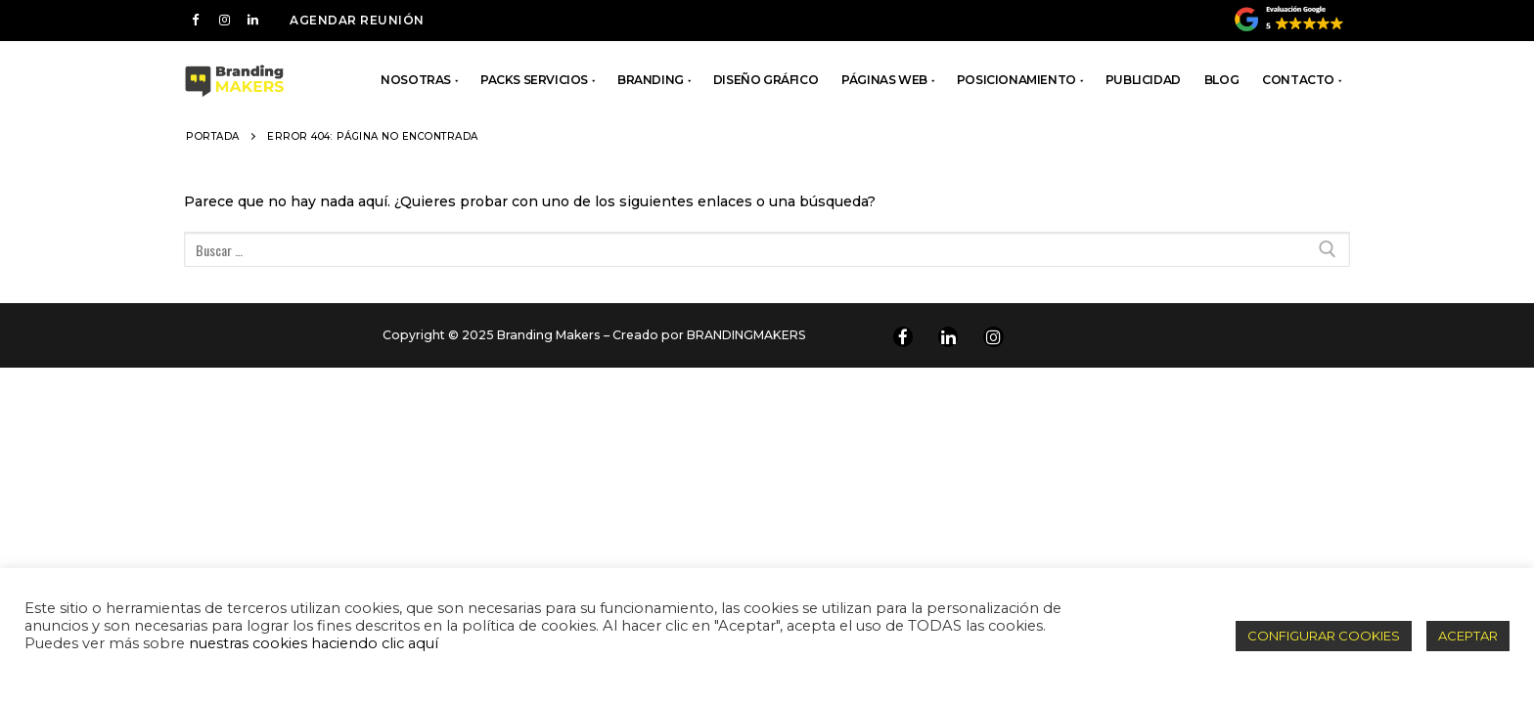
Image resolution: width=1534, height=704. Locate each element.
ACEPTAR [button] (1468, 635)
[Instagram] (223, 20)
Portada (213, 136)
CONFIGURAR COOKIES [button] (1323, 635)
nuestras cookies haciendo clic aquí (313, 643)
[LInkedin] (253, 20)
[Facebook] (195, 20)
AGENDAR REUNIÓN (357, 20)
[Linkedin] (948, 336)
